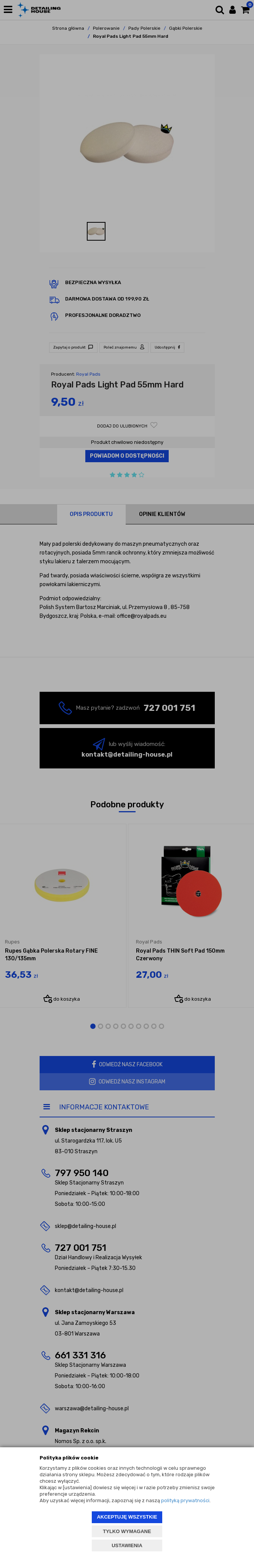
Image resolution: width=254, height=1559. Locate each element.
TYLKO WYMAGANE (127, 1531)
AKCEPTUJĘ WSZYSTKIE (127, 1517)
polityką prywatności (185, 1500)
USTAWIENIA (127, 1545)
